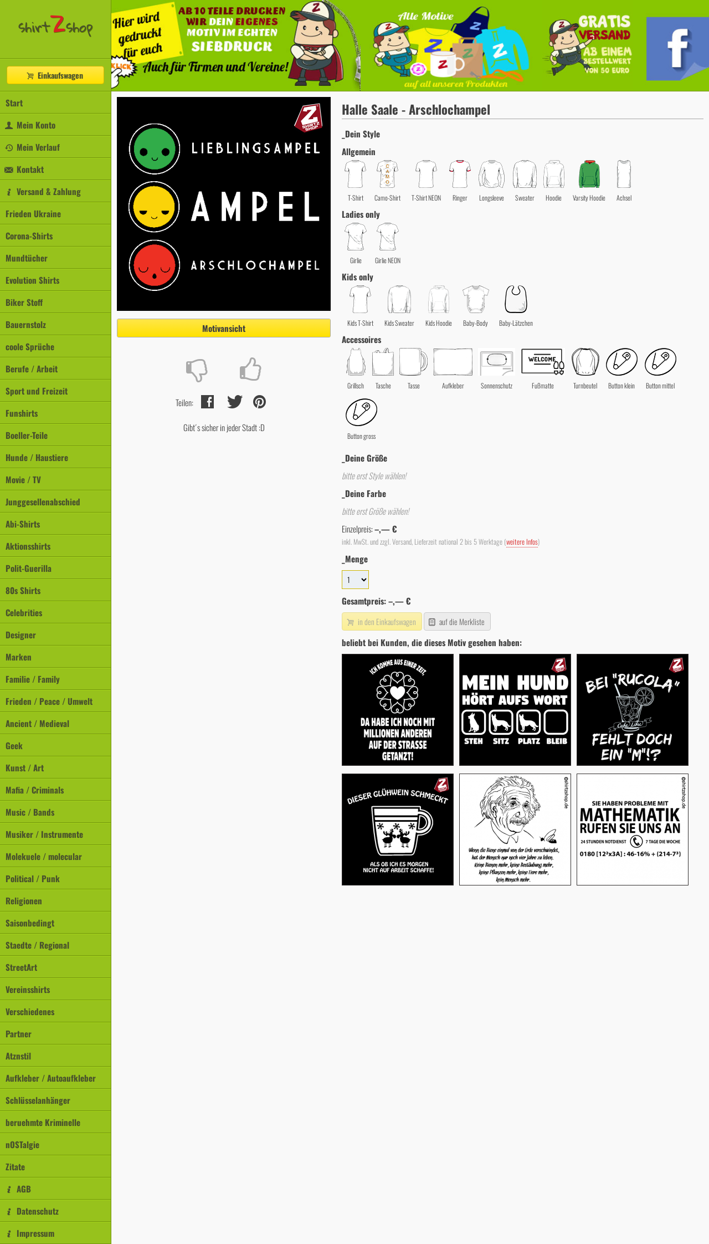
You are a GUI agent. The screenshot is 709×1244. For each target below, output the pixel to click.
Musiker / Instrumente (44, 834)
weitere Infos (522, 541)
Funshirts (22, 413)
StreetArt (21, 967)
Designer (21, 634)
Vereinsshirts (28, 989)
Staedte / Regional (37, 945)
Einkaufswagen (54, 75)
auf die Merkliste (456, 621)
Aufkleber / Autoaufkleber (51, 1078)
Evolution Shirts (32, 280)
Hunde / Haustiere (37, 457)
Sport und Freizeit (37, 391)
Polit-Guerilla (29, 568)
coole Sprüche (30, 346)
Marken (19, 657)
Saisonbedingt (30, 923)
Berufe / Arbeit (32, 368)
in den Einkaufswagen (380, 621)
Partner (19, 1033)
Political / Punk (33, 878)
